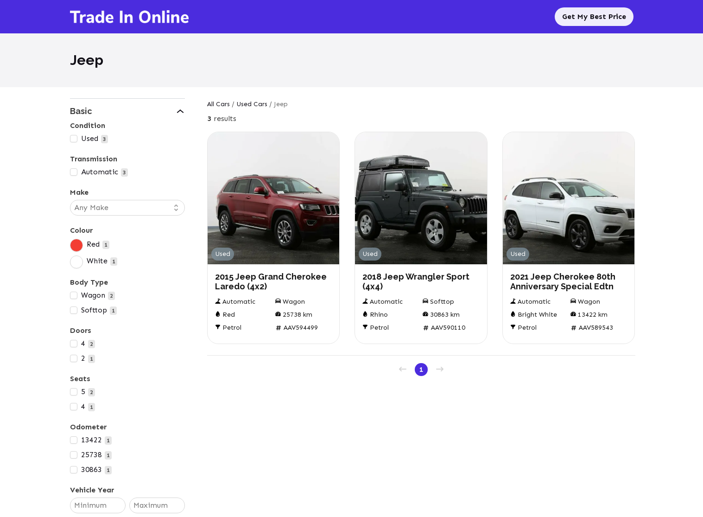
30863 (91, 469)
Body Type (89, 282)
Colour (81, 230)
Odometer (88, 426)
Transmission (93, 158)
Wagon (93, 295)
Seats (80, 378)
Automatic (99, 171)
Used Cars (251, 104)
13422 (91, 439)
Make (79, 192)
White (97, 260)
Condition (87, 125)
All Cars (218, 104)
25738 (91, 454)
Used (89, 138)
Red (93, 244)
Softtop (94, 310)
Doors (80, 330)
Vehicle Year (92, 489)
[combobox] (122, 207)
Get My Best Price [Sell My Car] (594, 16)
